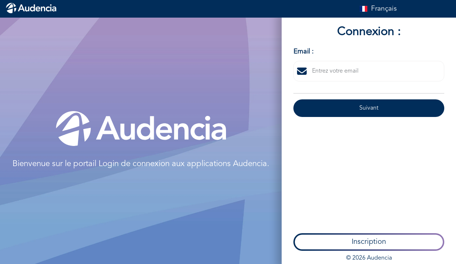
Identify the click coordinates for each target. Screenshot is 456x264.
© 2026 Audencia (369, 174)
